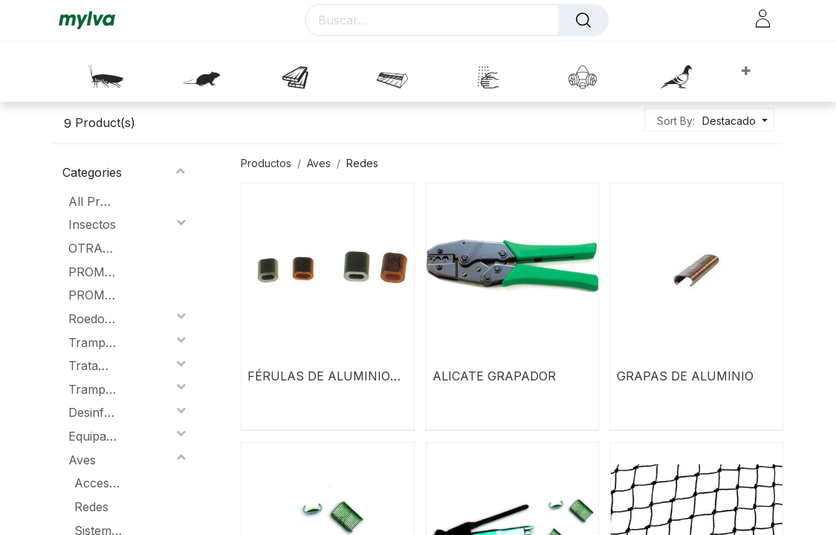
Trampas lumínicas (92, 342)
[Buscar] (583, 20)
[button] (745, 71)
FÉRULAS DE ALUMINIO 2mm (318, 376)
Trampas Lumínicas (92, 389)
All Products (92, 201)
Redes (91, 506)
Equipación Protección (92, 436)
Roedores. (92, 318)
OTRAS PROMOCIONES (92, 248)
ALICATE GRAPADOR (494, 376)
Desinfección (92, 412)
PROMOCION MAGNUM (92, 295)
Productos (266, 163)
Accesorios (98, 483)
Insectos (92, 224)
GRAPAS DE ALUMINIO (685, 376)
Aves (82, 460)
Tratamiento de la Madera (92, 365)
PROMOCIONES (92, 272)
